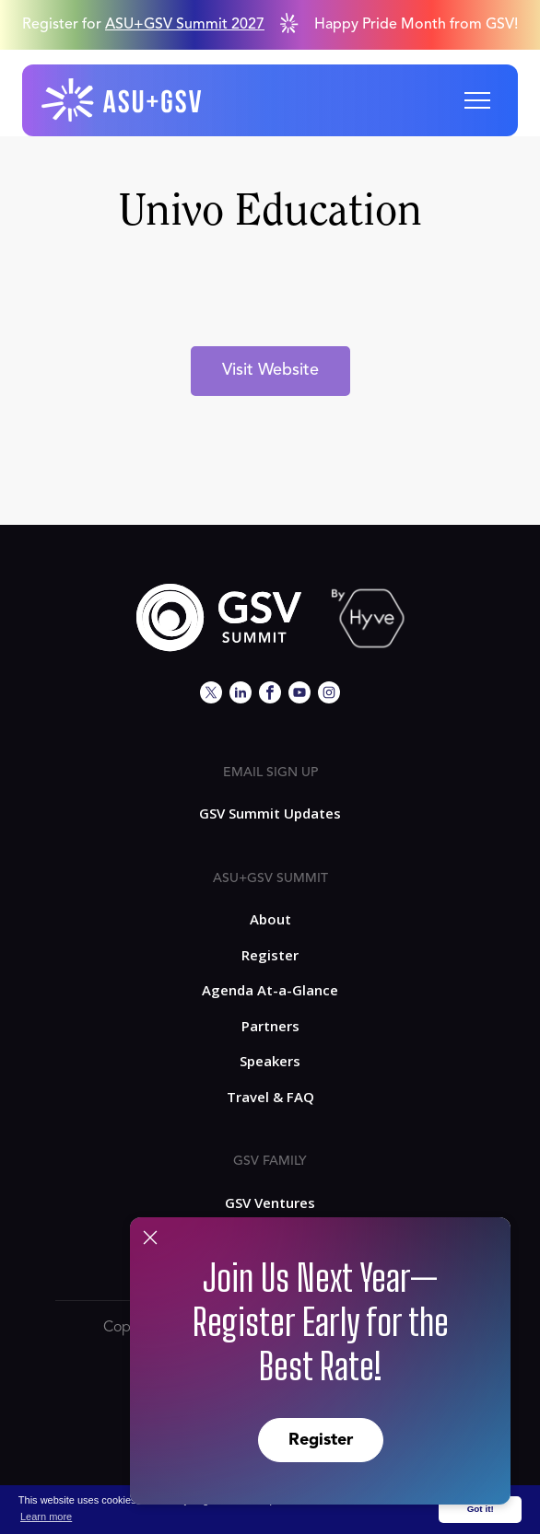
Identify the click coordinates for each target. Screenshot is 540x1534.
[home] (123, 100)
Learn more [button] (46, 1516)
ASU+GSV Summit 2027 (184, 24)
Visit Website (270, 370)
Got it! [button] (480, 1509)
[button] (477, 100)
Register (320, 1440)
